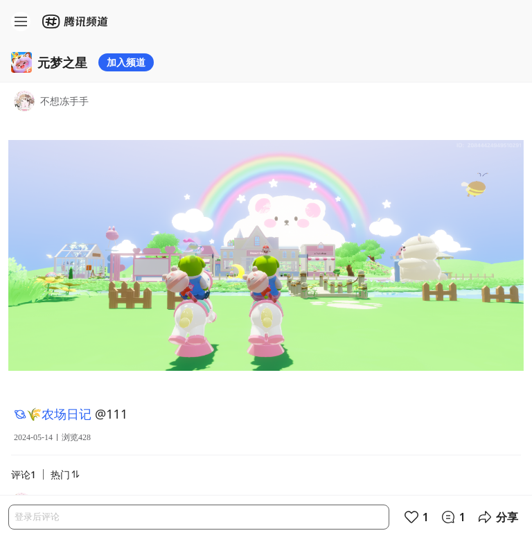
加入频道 (126, 62)
